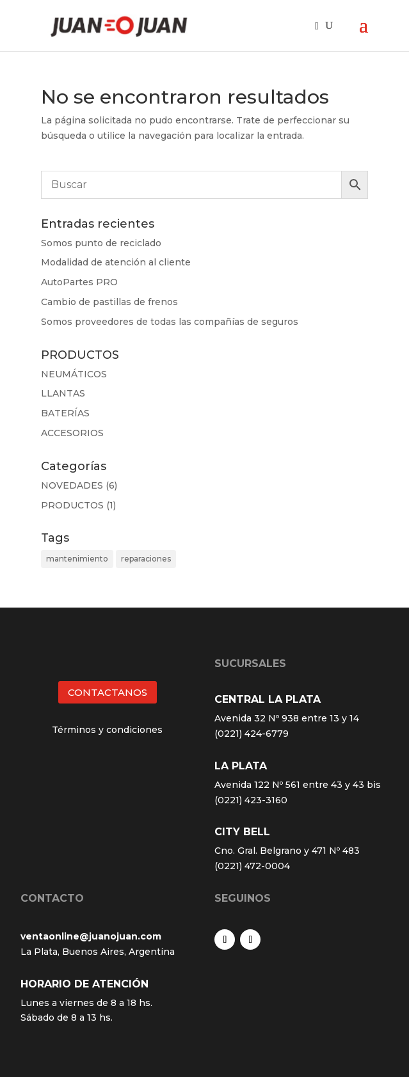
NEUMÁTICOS (74, 374)
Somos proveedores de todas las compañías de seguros (169, 321)
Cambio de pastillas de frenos (109, 302)
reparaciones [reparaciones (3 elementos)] (146, 558)
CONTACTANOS (107, 692)
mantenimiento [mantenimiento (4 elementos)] (77, 558)
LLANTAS (63, 393)
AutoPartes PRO (79, 282)
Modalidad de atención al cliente (116, 262)
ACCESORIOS (72, 433)
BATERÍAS (65, 413)
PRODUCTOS (72, 505)
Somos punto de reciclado (101, 243)
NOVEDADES (72, 485)
